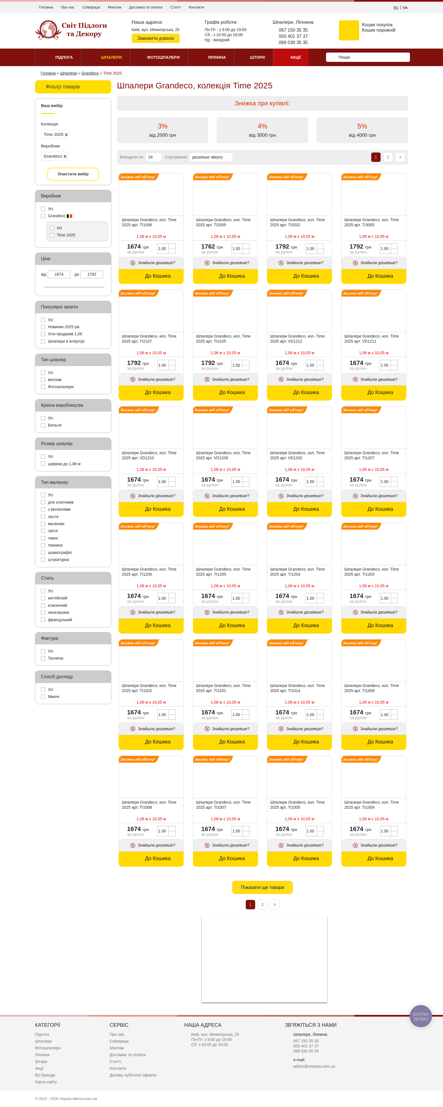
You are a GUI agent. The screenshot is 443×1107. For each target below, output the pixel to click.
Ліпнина (42, 1054)
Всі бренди (45, 1075)
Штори (41, 1061)
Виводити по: (132, 157)
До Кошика (158, 276)
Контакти (196, 7)
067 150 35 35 (293, 30)
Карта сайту (46, 1082)
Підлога (42, 1034)
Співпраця (91, 7)
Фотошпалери (47, 1048)
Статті (175, 7)
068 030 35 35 (293, 42)
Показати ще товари (262, 887)
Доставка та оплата (145, 7)
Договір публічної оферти (133, 1075)
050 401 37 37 (293, 36)
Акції (39, 1068)
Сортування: (176, 157)
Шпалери (43, 1041)
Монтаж (114, 7)
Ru (396, 7)
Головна (46, 7)
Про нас (67, 7)
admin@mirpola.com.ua (314, 1066)
